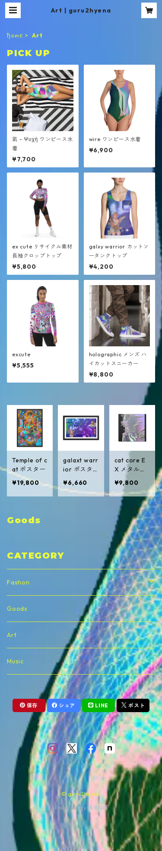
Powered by (81, 807)
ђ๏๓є (15, 35)
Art (11, 635)
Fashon (18, 582)
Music (15, 661)
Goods (17, 608)
